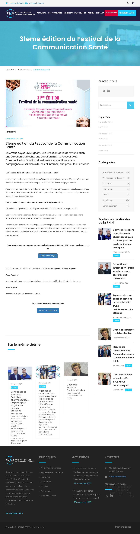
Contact (100, 13)
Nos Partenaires (55, 13)
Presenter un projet (48, 255)
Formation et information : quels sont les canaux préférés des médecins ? (123, 271)
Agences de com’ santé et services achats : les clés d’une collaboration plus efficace (48, 425)
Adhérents (68, 13)
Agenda (91, 13)
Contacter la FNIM (117, 477)
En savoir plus (14, 513)
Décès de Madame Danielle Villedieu (76, 407)
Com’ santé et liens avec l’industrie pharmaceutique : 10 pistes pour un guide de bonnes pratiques (20, 432)
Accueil (10, 70)
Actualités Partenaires (51, 468)
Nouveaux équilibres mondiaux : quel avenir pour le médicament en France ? (87, 494)
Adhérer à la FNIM (34, 3)
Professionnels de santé (52, 472)
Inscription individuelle (48, 310)
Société (44, 486)
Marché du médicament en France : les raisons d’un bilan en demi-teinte (123, 354)
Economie (45, 477)
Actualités (41, 13)
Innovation (46, 482)
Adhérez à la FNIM (127, 13)
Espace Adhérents (15, 3)
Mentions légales (123, 527)
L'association (80, 13)
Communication (48, 495)
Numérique (46, 491)
